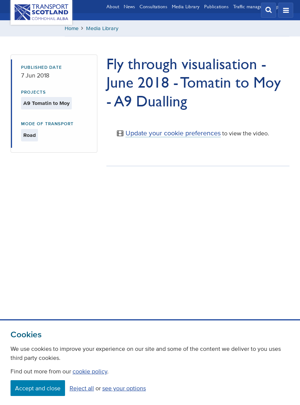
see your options (124, 388)
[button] (268, 10)
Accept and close (38, 388)
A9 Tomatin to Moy (46, 103)
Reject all (82, 388)
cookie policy (90, 371)
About (112, 6)
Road (29, 135)
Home (72, 28)
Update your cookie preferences (173, 133)
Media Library (186, 6)
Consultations (153, 6)
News (129, 6)
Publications (216, 6)
